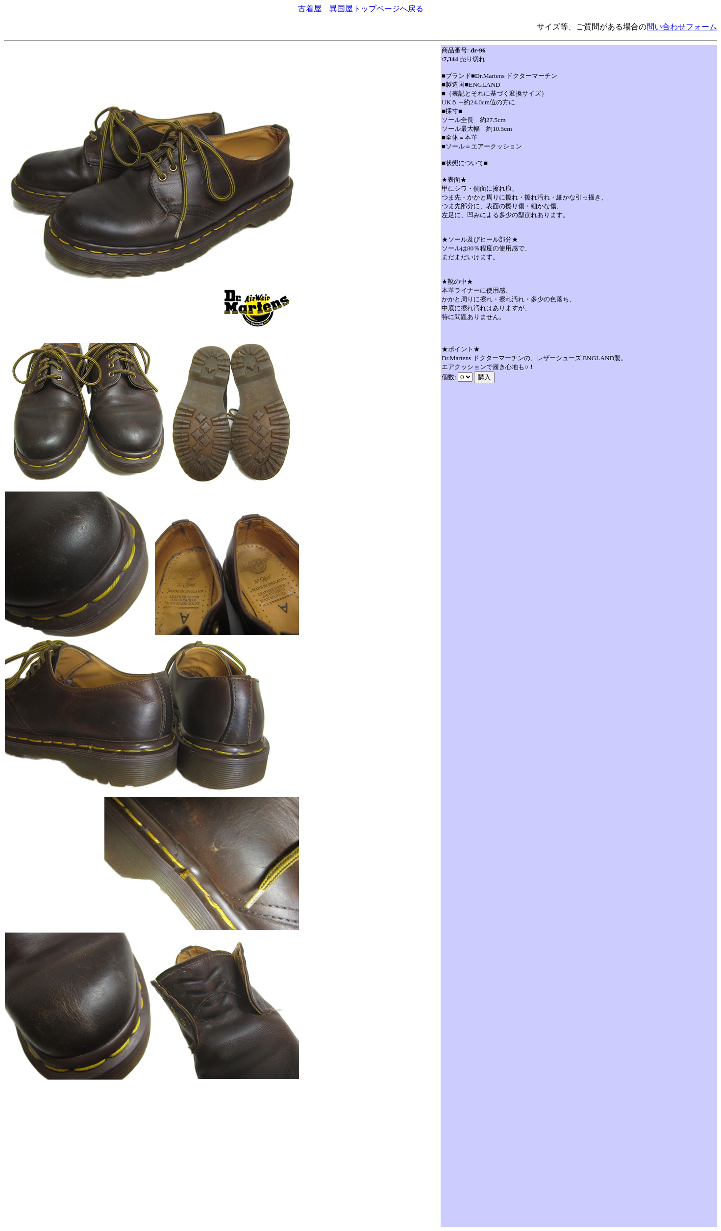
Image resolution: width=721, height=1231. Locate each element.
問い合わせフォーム (681, 27)
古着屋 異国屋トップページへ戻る (360, 8)
